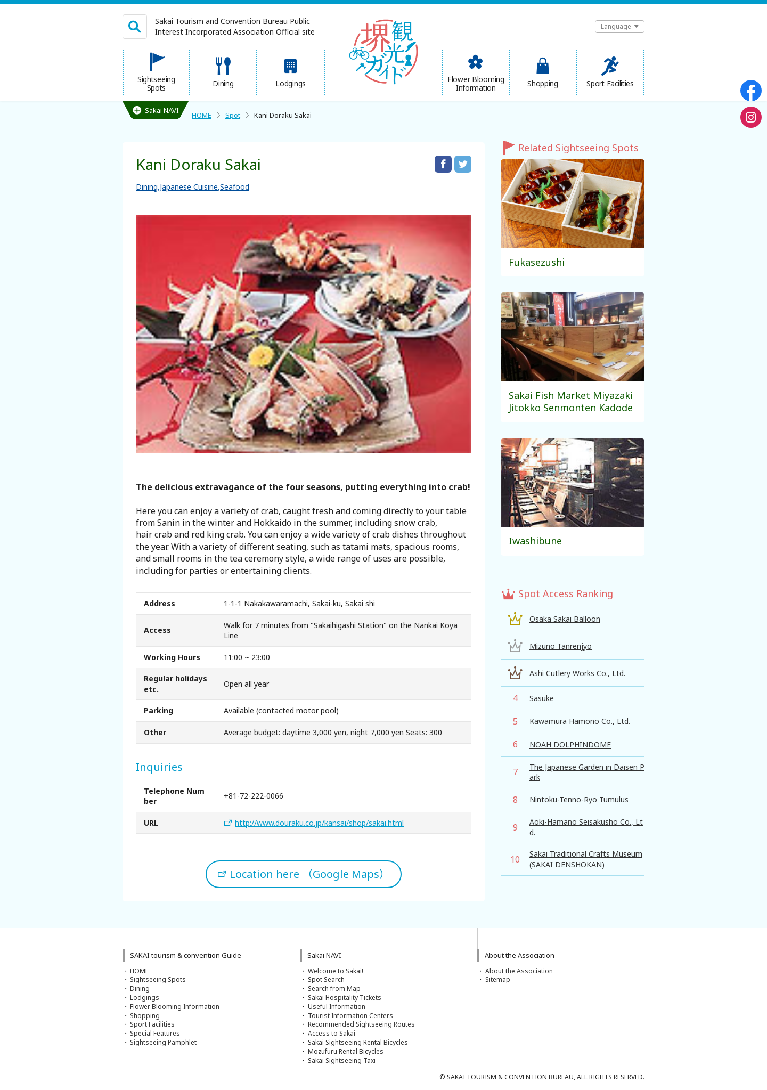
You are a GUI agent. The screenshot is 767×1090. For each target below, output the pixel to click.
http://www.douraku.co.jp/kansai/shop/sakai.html (319, 823)
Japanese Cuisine (189, 187)
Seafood (234, 187)
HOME (201, 115)
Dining (147, 187)
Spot (232, 115)
